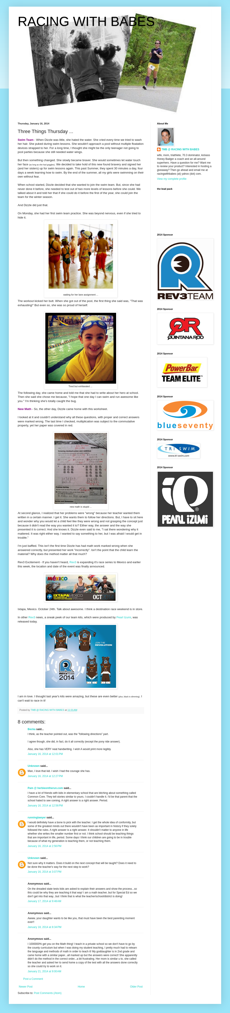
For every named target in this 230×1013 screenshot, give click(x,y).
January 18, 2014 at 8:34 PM (44, 927)
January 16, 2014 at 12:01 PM (45, 754)
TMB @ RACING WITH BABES (180, 149)
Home (81, 986)
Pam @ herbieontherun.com (45, 788)
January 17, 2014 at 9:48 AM (44, 901)
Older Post (136, 986)
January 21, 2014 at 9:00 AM (44, 971)
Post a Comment (33, 978)
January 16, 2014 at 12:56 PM (45, 805)
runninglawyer (37, 817)
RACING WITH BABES (86, 21)
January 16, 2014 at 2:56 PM (44, 846)
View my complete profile (171, 178)
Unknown (34, 765)
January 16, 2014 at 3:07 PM (44, 871)
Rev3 (72, 562)
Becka (31, 729)
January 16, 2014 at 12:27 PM (45, 776)
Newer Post (26, 986)
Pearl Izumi (123, 617)
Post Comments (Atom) (47, 993)
